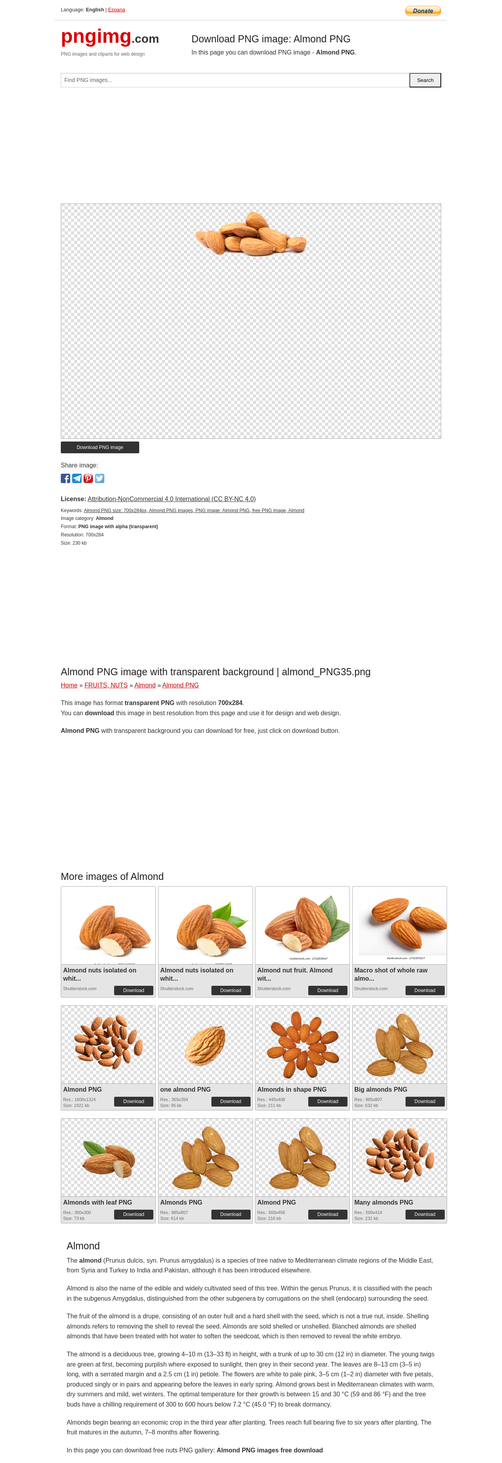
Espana (116, 10)
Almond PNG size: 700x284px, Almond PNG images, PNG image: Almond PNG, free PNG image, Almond (194, 510)
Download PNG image (100, 447)
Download (133, 990)
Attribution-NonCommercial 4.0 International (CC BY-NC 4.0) (171, 499)
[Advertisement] (251, 149)
